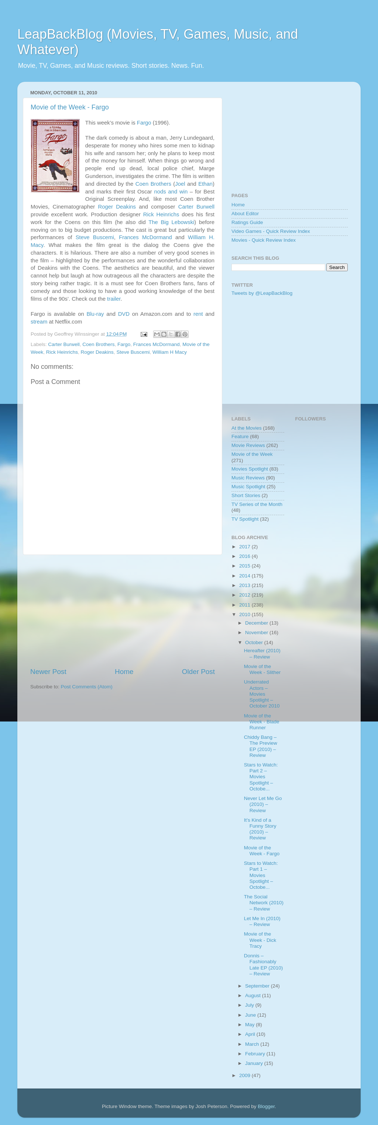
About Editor (245, 213)
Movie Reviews (248, 445)
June (251, 1015)
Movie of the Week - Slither (262, 669)
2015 (245, 566)
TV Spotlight (245, 519)
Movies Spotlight (249, 469)
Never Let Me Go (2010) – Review (263, 804)
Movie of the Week (252, 454)
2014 (245, 576)
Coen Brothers (153, 184)
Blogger (266, 1106)
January (254, 1063)
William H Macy (169, 352)
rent (198, 314)
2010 (245, 614)
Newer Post (48, 671)
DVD (124, 314)
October (254, 642)
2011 (245, 605)
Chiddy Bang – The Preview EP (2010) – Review (260, 746)
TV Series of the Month (256, 504)
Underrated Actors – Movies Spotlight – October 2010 (262, 694)
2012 (245, 595)
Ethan (205, 184)
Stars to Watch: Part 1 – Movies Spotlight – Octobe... (261, 875)
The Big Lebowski (171, 222)
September (258, 986)
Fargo (144, 123)
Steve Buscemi (95, 237)
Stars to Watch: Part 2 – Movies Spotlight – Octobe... (261, 777)
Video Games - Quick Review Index (270, 231)
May (250, 1024)
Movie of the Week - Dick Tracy (260, 939)
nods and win (171, 192)
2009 (245, 1075)
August (253, 995)
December (257, 623)
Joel (180, 184)
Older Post (198, 671)
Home (124, 671)
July (250, 1005)
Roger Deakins (116, 207)
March (252, 1044)
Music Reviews (248, 478)
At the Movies (246, 428)
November (257, 632)
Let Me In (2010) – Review (262, 921)
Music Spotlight (248, 486)
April (251, 1034)
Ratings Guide (247, 222)
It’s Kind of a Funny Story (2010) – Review (260, 829)
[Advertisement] (122, 611)
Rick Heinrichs (161, 214)
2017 (245, 546)
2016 (245, 556)
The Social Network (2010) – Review (264, 902)
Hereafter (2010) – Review (262, 653)
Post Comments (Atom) (87, 686)
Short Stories (245, 495)
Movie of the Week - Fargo (70, 107)
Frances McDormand (145, 237)
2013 (245, 585)
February (256, 1053)
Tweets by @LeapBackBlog (261, 293)
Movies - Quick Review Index (263, 240)
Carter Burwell (196, 207)
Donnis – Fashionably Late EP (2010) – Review (263, 964)
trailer (113, 299)
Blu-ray (95, 314)
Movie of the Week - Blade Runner (261, 721)
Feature (240, 436)
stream (39, 322)
